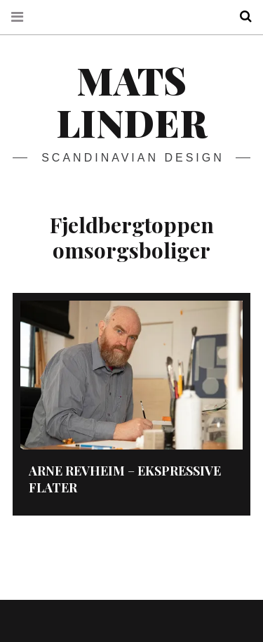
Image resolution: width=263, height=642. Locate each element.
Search (241, 16)
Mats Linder (131, 101)
